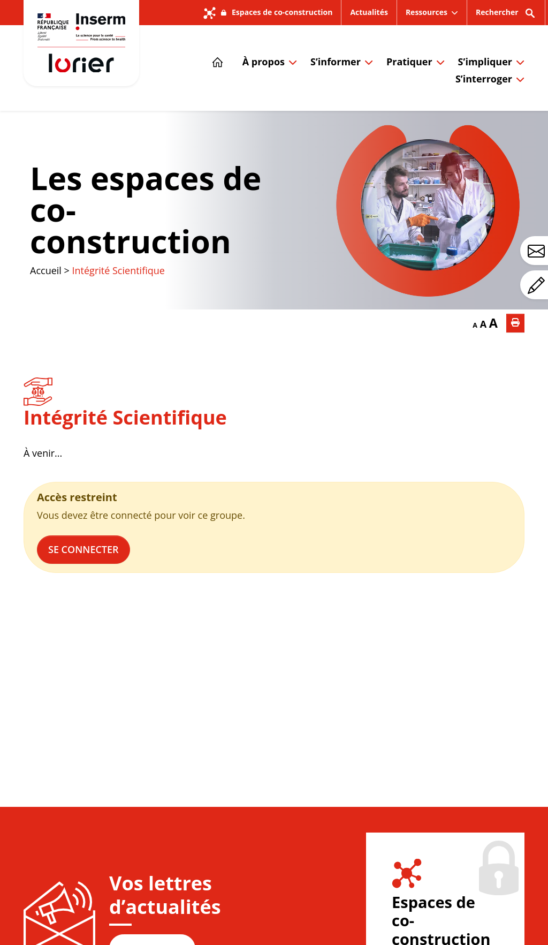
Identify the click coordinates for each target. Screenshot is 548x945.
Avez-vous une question (538, 251)
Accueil (46, 270)
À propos (263, 61)
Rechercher (506, 16)
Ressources (426, 12)
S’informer (335, 61)
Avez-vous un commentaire (538, 285)
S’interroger (483, 78)
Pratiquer (409, 61)
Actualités (368, 12)
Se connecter (83, 549)
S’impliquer (485, 61)
